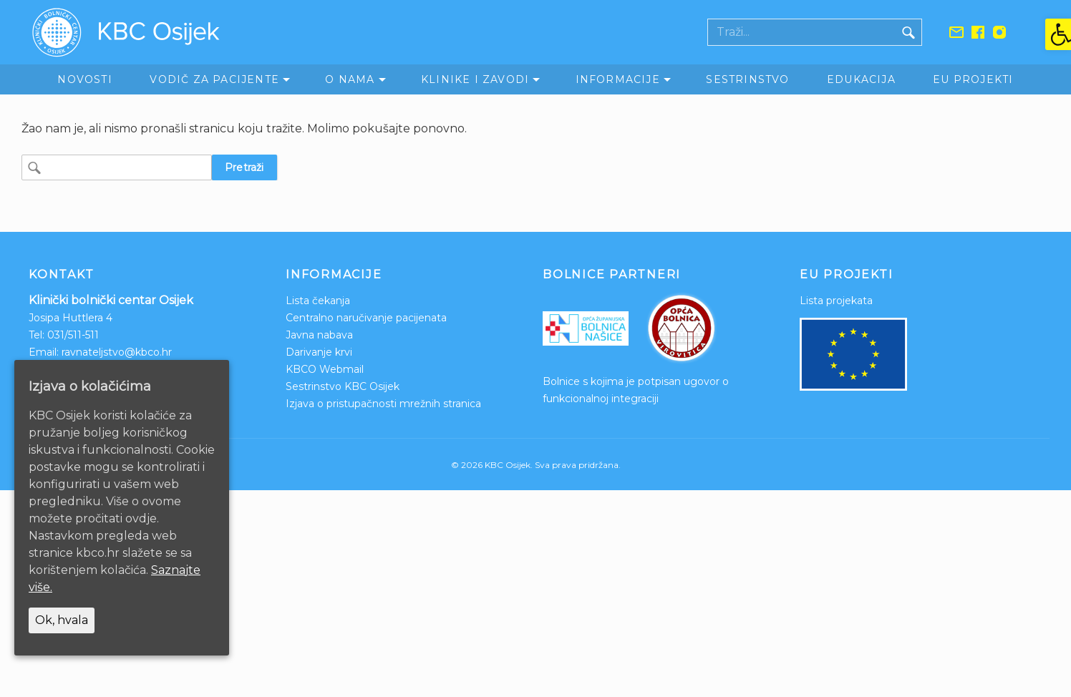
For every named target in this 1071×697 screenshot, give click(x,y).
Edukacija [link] (861, 79)
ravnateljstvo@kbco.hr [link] (117, 352)
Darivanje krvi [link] (319, 352)
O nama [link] (349, 79)
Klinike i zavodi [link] (475, 79)
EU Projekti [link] (973, 79)
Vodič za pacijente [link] (214, 79)
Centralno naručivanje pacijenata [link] (366, 317)
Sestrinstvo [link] (747, 79)
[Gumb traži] (908, 32)
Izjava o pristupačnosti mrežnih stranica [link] (383, 403)
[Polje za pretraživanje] (802, 32)
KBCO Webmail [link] (325, 369)
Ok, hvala (61, 620)
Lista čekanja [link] (318, 300)
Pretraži (244, 167)
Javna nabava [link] (319, 334)
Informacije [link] (618, 79)
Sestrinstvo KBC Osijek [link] (342, 386)
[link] (1058, 34)
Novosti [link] (84, 79)
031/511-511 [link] (73, 334)
